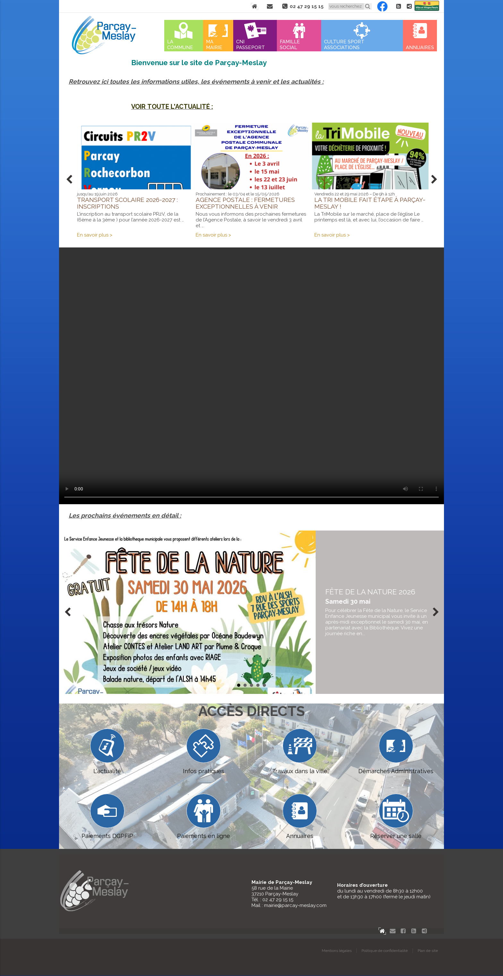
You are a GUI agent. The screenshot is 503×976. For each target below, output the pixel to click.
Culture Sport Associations (344, 44)
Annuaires (420, 47)
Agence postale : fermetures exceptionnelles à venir (245, 203)
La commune (180, 44)
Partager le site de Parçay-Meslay (409, 6)
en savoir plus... (379, 612)
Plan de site (428, 951)
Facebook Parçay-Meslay (382, 6)
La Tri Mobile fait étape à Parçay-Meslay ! (369, 203)
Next (434, 180)
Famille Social (290, 44)
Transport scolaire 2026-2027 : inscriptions (127, 203)
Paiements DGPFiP (107, 817)
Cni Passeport (250, 44)
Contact (270, 6)
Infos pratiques (203, 751)
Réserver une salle (396, 817)
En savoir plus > (94, 235)
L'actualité (107, 751)
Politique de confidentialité (385, 951)
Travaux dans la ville (299, 751)
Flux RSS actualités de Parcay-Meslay (398, 6)
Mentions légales (337, 951)
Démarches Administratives (395, 751)
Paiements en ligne (203, 817)
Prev (69, 180)
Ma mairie (214, 44)
